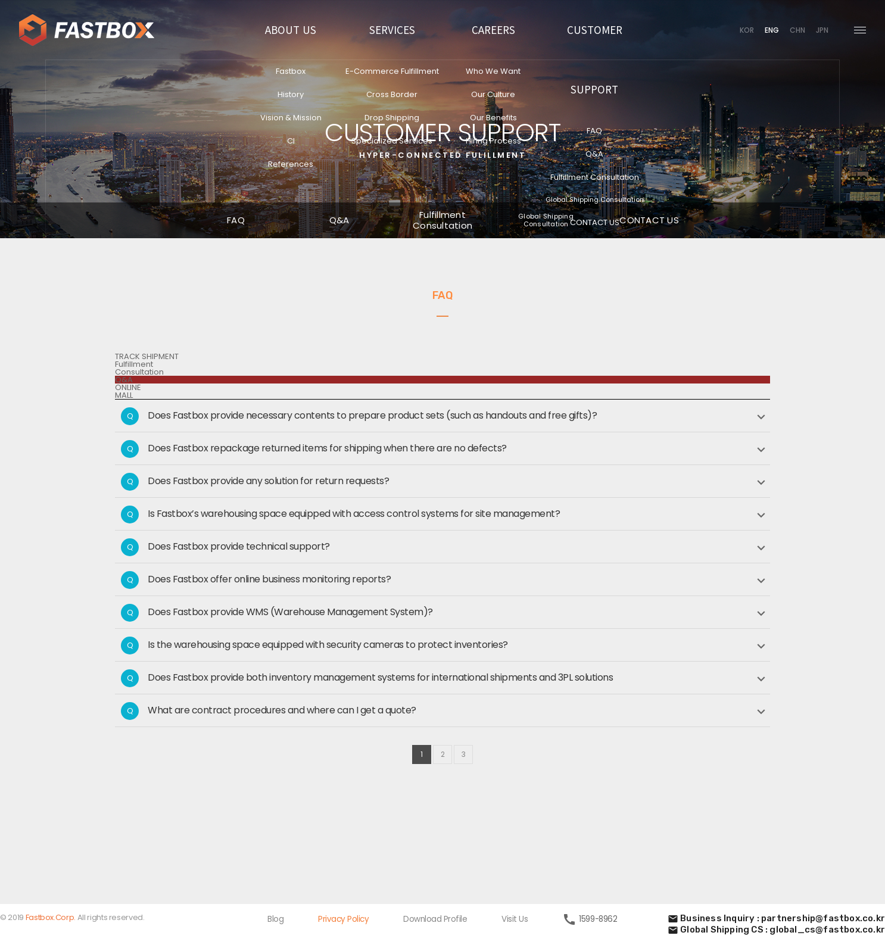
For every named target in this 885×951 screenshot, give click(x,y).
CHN (797, 30)
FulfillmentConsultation (139, 368)
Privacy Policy (343, 919)
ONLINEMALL (128, 391)
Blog (275, 919)
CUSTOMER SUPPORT (594, 59)
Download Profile (435, 919)
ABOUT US (290, 29)
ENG (772, 30)
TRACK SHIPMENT (147, 356)
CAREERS (493, 29)
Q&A (124, 379)
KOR (747, 30)
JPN (822, 30)
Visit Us (514, 919)
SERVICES (392, 29)
